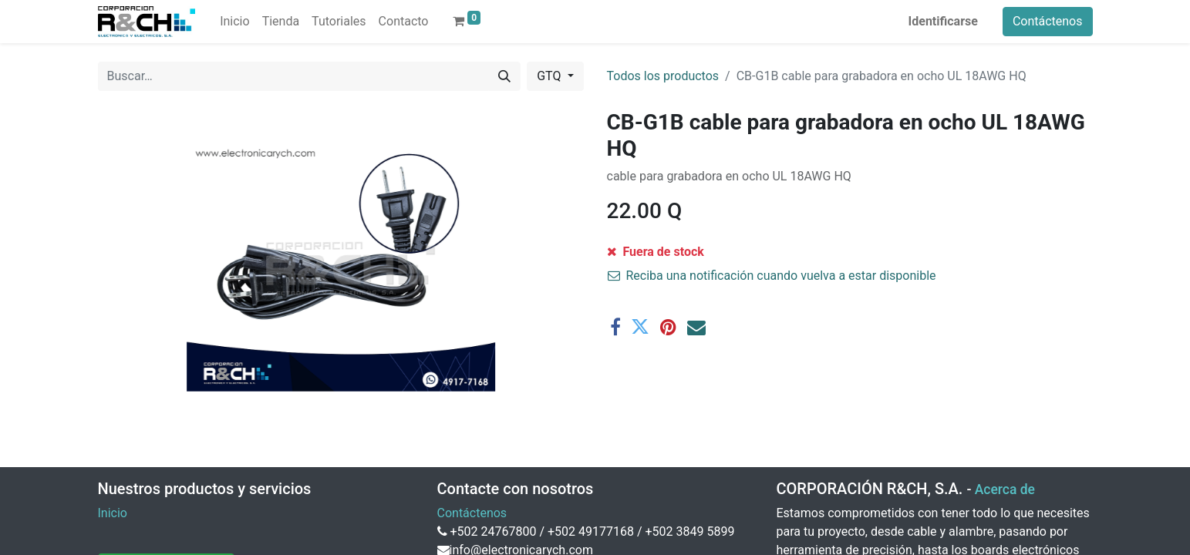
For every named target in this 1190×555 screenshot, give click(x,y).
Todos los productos (663, 76)
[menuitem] (234, 21)
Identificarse (943, 21)
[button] (829, 261)
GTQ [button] (550, 76)
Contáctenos (1048, 21)
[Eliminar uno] (626, 261)
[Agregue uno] (706, 261)
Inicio (112, 513)
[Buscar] (504, 76)
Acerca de (1005, 489)
